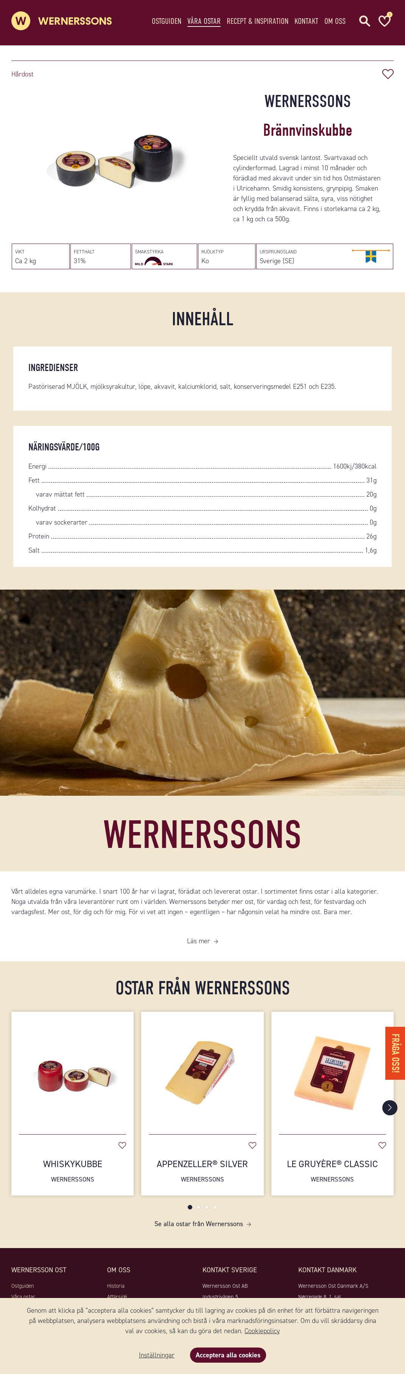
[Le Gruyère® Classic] (332, 1069)
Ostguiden (166, 20)
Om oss (335, 20)
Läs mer (198, 940)
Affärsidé (117, 1297)
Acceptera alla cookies (228, 1355)
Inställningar (156, 1355)
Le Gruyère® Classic (332, 1171)
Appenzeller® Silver (202, 1171)
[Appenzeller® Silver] (202, 1069)
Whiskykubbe (72, 1171)
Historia (116, 1286)
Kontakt (306, 20)
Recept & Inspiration (257, 20)
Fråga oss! (395, 1053)
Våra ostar (204, 20)
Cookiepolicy (262, 1330)
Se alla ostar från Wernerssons (198, 1223)
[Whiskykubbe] (72, 1069)
